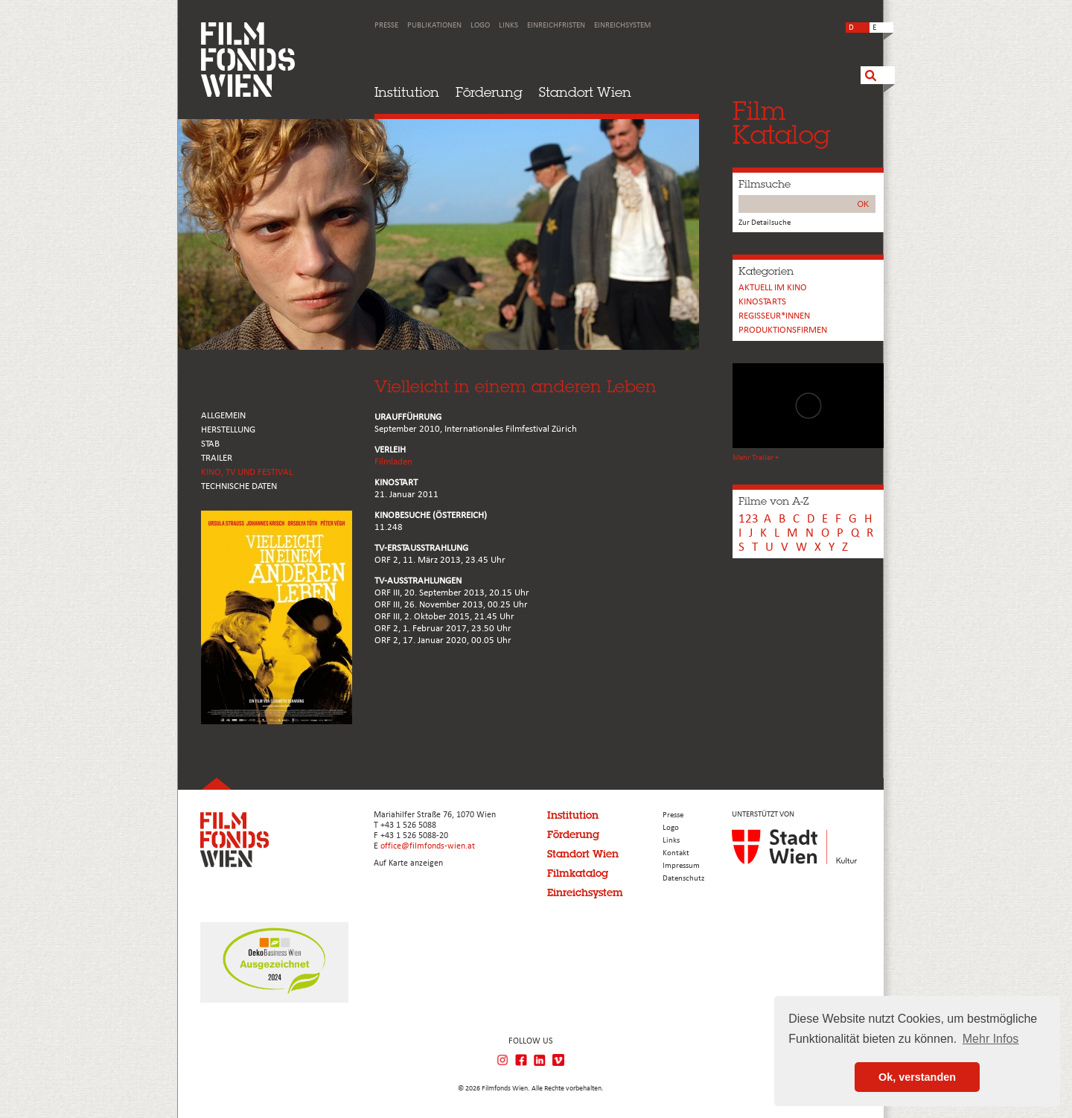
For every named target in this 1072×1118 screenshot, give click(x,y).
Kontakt (676, 853)
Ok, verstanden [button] (917, 1077)
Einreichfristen (556, 26)
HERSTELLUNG (228, 430)
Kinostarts (762, 302)
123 (748, 519)
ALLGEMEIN (223, 416)
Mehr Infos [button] (991, 1038)
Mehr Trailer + (756, 458)
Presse (386, 26)
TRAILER (216, 458)
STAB (210, 444)
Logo (480, 26)
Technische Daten (239, 486)
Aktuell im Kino (772, 288)
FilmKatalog (781, 122)
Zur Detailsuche (764, 223)
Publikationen (434, 26)
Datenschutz (683, 879)
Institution (406, 92)
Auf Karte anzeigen (408, 863)
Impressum (681, 866)
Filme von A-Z (773, 501)
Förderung (489, 92)
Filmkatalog (577, 873)
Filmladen (393, 462)
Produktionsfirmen (782, 330)
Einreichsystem (622, 26)
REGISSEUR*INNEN (774, 316)
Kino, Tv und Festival (247, 472)
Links (508, 26)
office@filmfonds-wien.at (427, 846)
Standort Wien (585, 92)
